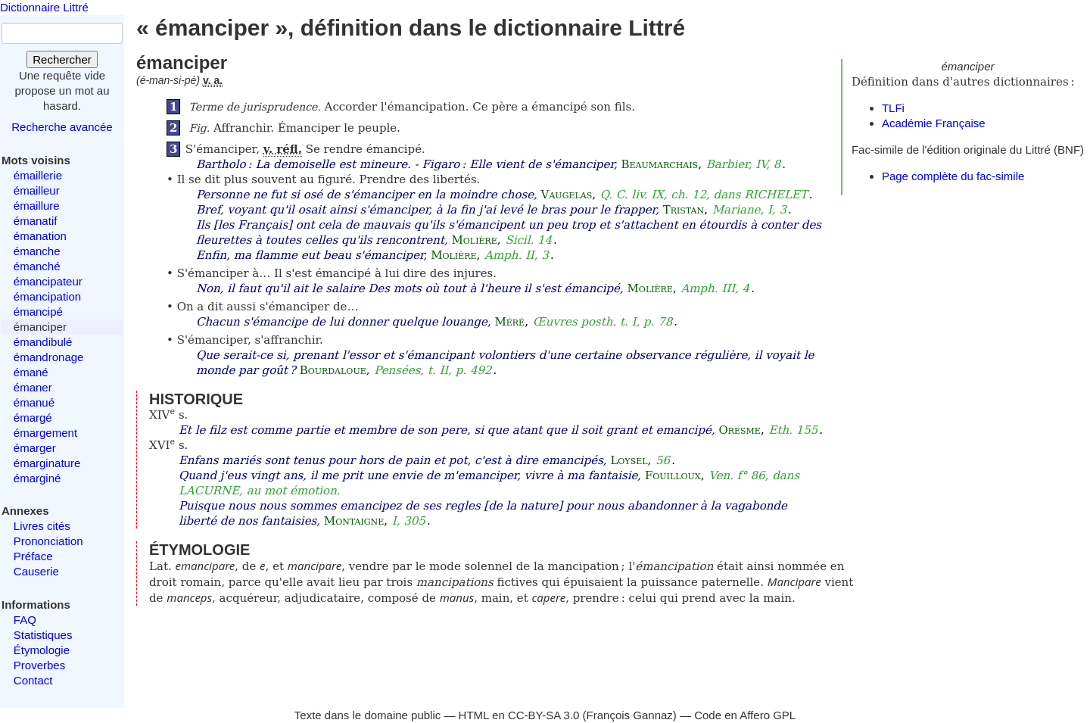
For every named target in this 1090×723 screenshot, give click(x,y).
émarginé (37, 478)
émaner (33, 387)
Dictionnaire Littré (44, 7)
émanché (37, 266)
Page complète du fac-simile (953, 176)
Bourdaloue (333, 370)
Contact (33, 680)
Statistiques (43, 634)
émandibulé (43, 341)
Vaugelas (567, 194)
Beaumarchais (660, 164)
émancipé (38, 311)
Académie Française (934, 123)
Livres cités (42, 525)
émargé (33, 417)
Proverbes (39, 665)
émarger (35, 447)
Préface (33, 556)
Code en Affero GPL (745, 715)
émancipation (47, 296)
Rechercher (62, 59)
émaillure (37, 205)
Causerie (36, 571)
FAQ (25, 619)
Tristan (683, 210)
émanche (37, 251)
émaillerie (38, 175)
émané (31, 372)
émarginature (47, 463)
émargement (45, 432)
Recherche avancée (61, 126)
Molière (474, 240)
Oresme (739, 430)
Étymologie (42, 650)
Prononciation (48, 540)
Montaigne (354, 521)
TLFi (893, 107)
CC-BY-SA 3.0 (544, 715)
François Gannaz (630, 715)
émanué (34, 402)
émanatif (36, 220)
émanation (40, 235)
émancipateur (48, 281)
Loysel (628, 460)
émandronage (49, 357)
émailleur (37, 190)
